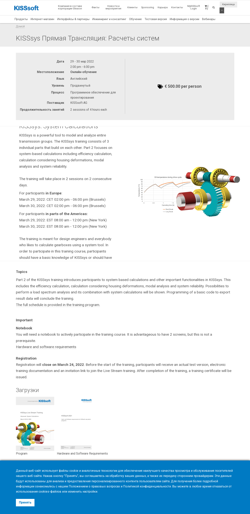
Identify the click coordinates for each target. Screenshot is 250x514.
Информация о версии (184, 19)
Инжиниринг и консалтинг (109, 19)
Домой (20, 26)
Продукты (21, 19)
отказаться (220, 486)
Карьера (163, 7)
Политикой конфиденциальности (147, 486)
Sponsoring (147, 7)
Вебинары (208, 19)
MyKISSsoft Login (193, 7)
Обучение (135, 19)
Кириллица (228, 4)
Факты (95, 7)
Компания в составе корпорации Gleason (70, 7)
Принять (25, 502)
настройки (90, 491)
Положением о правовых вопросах (94, 486)
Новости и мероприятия (113, 7)
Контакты (177, 7)
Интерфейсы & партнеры (73, 19)
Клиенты (132, 7)
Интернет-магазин (42, 19)
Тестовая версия (156, 19)
